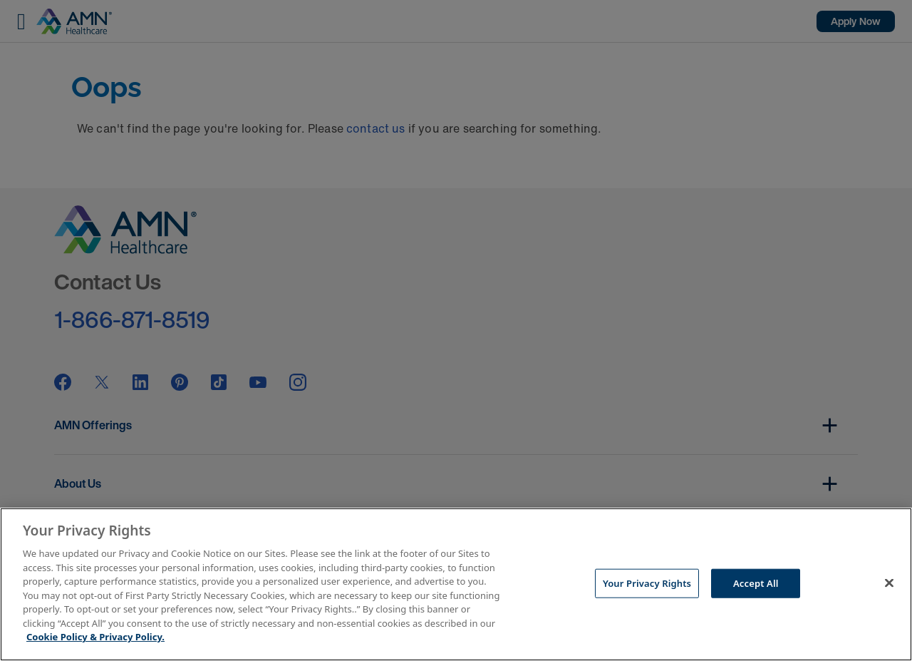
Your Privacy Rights (647, 582)
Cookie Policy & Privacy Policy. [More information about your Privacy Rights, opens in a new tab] (95, 636)
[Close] (889, 582)
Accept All (756, 582)
